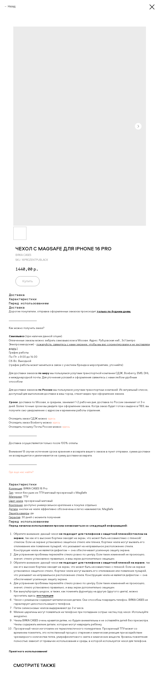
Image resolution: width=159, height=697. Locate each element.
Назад (11, 6)
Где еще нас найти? (21, 472)
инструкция (44, 595)
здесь (51, 418)
